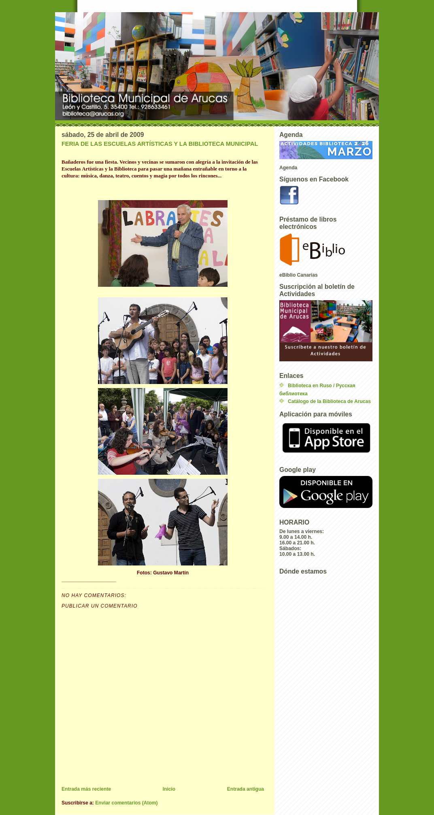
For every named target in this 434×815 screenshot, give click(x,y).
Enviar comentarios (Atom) (126, 803)
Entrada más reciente (86, 789)
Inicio (169, 789)
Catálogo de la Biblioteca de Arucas (329, 401)
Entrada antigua (245, 789)
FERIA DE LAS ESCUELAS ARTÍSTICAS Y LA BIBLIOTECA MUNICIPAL (160, 144)
